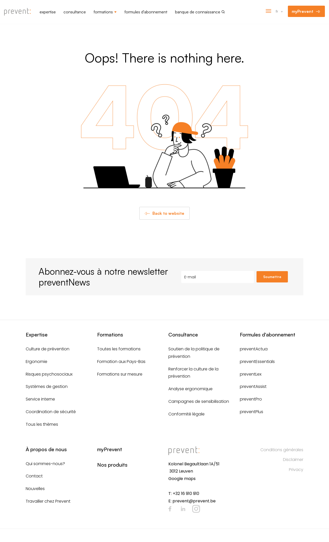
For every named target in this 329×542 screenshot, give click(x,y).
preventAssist (253, 386)
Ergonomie (36, 362)
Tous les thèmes (42, 424)
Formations (103, 11)
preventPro (251, 399)
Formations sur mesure (119, 374)
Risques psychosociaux (49, 374)
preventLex (250, 374)
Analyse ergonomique (190, 389)
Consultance (74, 11)
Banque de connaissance (197, 11)
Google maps (182, 479)
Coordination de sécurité (51, 412)
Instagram (196, 509)
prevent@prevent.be (194, 501)
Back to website (168, 213)
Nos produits (112, 464)
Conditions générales (281, 450)
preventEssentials (257, 362)
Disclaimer (293, 460)
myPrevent (302, 11)
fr (277, 11)
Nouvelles (35, 489)
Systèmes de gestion (47, 386)
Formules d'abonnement (145, 11)
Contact (34, 476)
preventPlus (251, 412)
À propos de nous (46, 449)
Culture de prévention (47, 349)
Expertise (48, 11)
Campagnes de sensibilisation (198, 401)
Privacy (296, 470)
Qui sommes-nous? (45, 464)
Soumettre (272, 277)
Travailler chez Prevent (48, 501)
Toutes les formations (119, 349)
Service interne (40, 399)
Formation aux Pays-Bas (121, 362)
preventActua (254, 349)
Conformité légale (186, 414)
